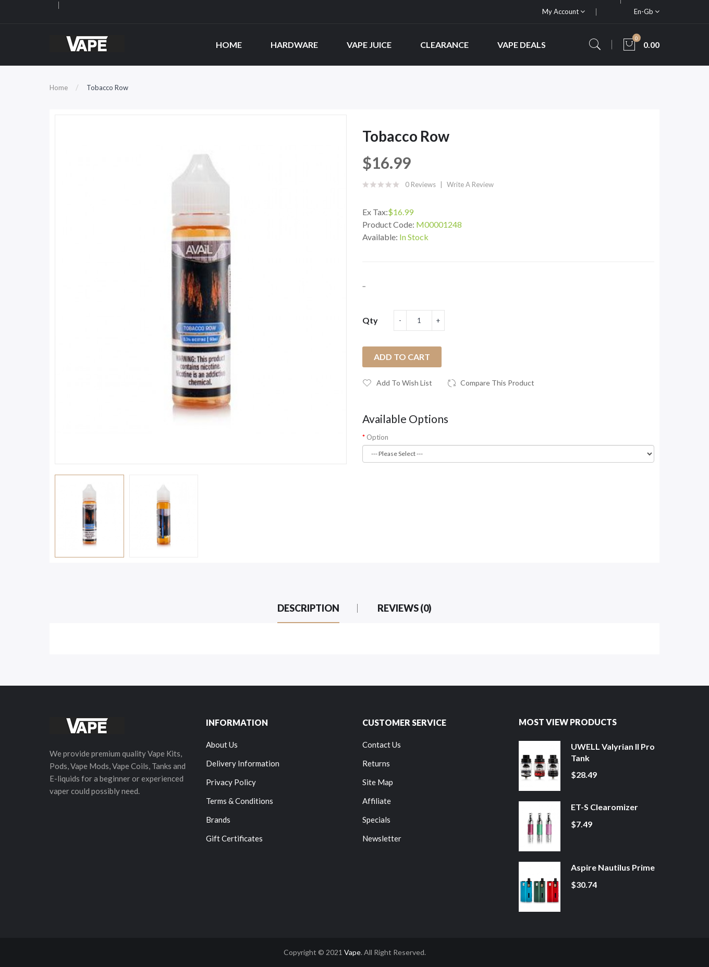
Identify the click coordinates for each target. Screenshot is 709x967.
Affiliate (376, 800)
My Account (563, 11)
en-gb (646, 11)
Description (308, 608)
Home (59, 87)
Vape (352, 952)
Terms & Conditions (239, 800)
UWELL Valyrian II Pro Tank (613, 752)
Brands (218, 819)
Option (377, 437)
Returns (376, 763)
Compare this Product (497, 382)
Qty (370, 320)
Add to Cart (402, 357)
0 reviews (420, 184)
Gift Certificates (234, 838)
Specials (376, 819)
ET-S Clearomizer (604, 807)
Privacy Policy (231, 782)
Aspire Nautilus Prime (613, 867)
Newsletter (381, 838)
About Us (222, 744)
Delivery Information (242, 763)
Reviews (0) (404, 608)
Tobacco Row (107, 87)
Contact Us (381, 744)
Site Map (377, 782)
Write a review (470, 184)
